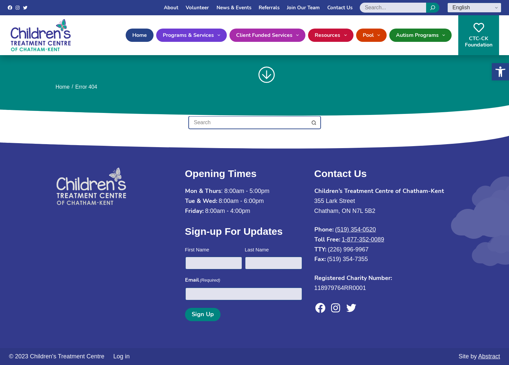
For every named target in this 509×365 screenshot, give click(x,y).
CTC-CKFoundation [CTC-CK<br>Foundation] (478, 35)
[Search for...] (248, 122)
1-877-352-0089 (363, 239)
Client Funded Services (268, 35)
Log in (121, 356)
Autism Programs (422, 35)
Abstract (489, 356)
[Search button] (314, 122)
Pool (373, 35)
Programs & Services (193, 35)
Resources (332, 35)
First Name (197, 249)
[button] (500, 71)
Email (203, 280)
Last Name (257, 249)
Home (139, 35)
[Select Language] (474, 7)
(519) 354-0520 (355, 229)
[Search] (432, 8)
